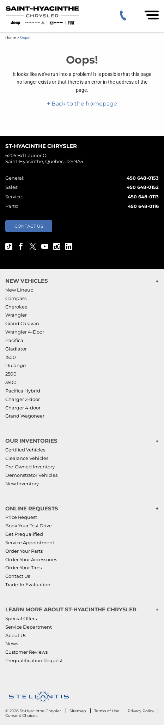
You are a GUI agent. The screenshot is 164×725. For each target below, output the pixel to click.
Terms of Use (107, 710)
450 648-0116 (143, 206)
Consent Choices (21, 715)
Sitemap (78, 710)
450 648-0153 (143, 178)
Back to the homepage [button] (83, 104)
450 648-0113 (143, 196)
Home (10, 37)
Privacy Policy (141, 710)
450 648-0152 (143, 187)
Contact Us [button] (28, 226)
